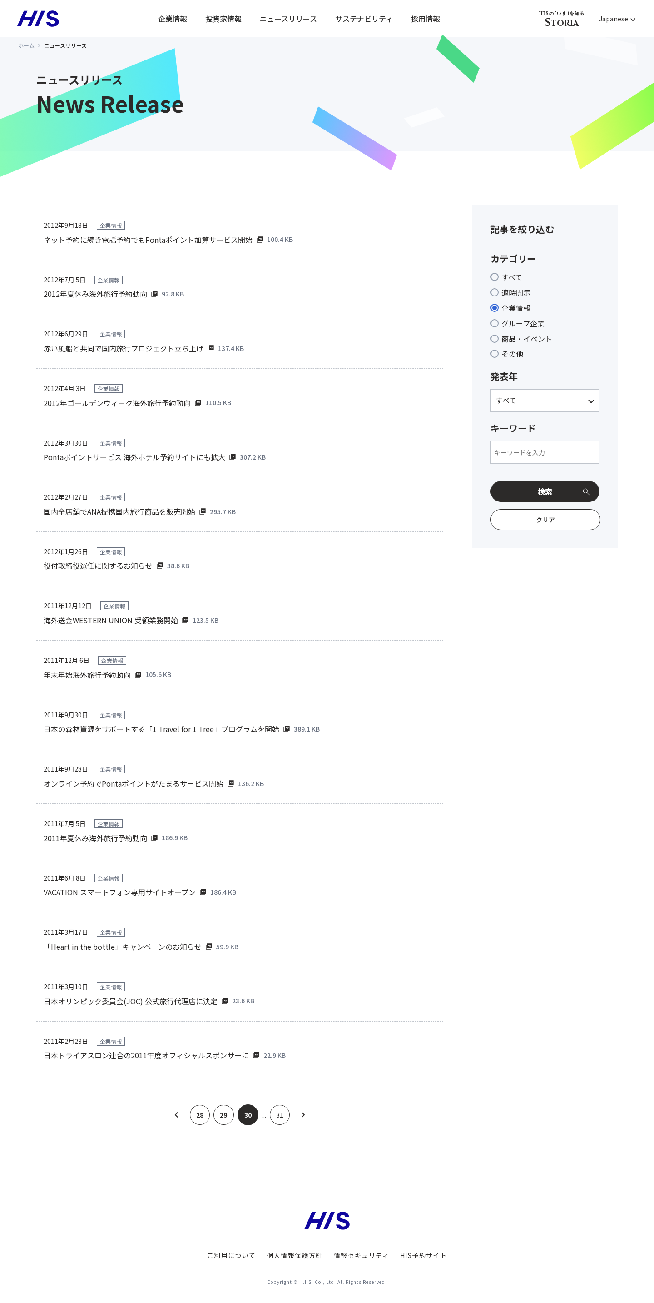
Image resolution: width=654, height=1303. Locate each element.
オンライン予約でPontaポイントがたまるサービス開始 (133, 783)
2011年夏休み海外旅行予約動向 (95, 837)
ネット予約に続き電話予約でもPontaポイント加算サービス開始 (148, 239)
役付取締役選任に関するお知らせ (98, 565)
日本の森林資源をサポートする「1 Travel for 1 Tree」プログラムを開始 (161, 728)
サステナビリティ (364, 18)
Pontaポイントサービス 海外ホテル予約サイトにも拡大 (134, 456)
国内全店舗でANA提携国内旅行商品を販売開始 (119, 511)
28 (199, 1114)
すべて (511, 276)
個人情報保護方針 (295, 1255)
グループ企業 (523, 323)
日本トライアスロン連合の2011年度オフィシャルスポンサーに (146, 1055)
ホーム (26, 45)
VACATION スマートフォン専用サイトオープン (120, 892)
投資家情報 (223, 18)
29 (224, 1114)
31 (280, 1114)
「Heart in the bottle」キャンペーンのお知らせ (123, 946)
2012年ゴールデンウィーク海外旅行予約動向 (117, 402)
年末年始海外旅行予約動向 (87, 674)
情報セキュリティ (361, 1255)
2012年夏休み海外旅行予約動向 (95, 293)
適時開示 (515, 292)
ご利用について (231, 1255)
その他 (512, 353)
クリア (545, 519)
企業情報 (172, 18)
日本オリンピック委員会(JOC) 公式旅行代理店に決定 (131, 1001)
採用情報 (425, 18)
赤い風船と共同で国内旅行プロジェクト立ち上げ (123, 348)
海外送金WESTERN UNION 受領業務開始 (111, 620)
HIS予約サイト (423, 1255)
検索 (545, 491)
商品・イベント (526, 338)
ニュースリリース (288, 18)
